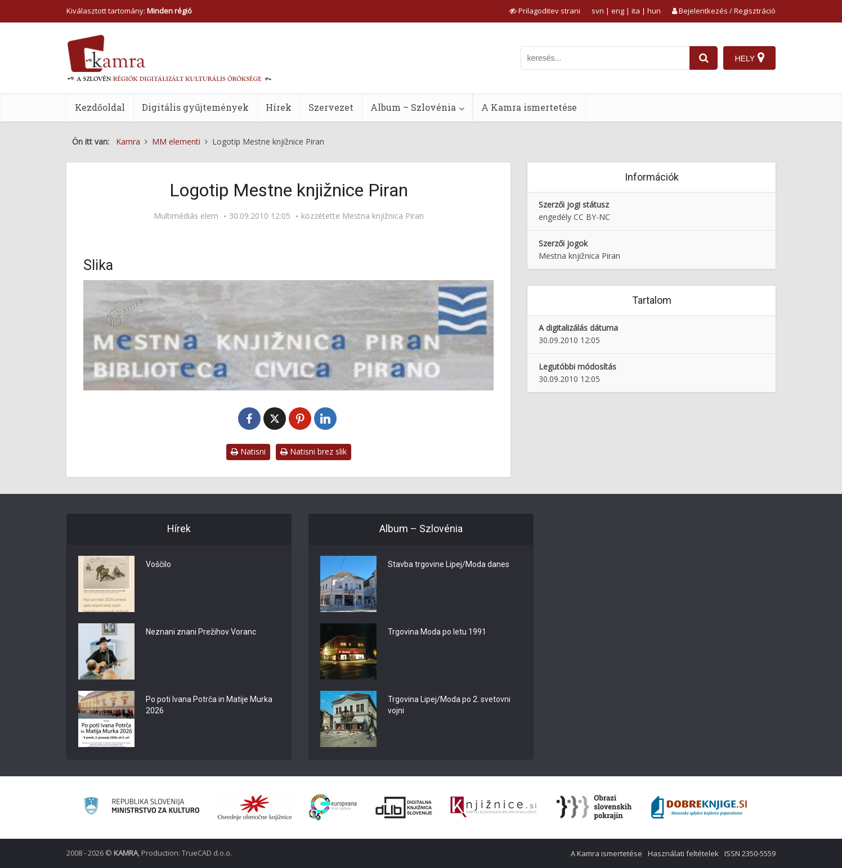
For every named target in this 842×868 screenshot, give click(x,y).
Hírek (279, 107)
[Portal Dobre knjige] (699, 807)
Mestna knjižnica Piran (383, 216)
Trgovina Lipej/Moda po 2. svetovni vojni (449, 705)
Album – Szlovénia (413, 107)
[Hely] (749, 58)
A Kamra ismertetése (529, 107)
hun (654, 11)
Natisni (248, 451)
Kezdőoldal (100, 107)
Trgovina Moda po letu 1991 (437, 631)
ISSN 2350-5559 (750, 853)
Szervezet (330, 107)
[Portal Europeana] (333, 807)
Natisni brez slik (313, 451)
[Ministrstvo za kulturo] (141, 807)
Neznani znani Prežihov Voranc (201, 631)
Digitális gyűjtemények (195, 107)
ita (636, 11)
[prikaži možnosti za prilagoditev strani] (544, 11)
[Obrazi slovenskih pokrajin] (594, 807)
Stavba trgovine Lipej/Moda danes (448, 564)
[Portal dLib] (404, 807)
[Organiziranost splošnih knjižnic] (255, 807)
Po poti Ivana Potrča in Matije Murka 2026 (209, 705)
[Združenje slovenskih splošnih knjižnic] (493, 807)
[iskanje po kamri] (605, 58)
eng (617, 11)
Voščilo (158, 564)
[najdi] (703, 58)
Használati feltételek (683, 853)
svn (598, 11)
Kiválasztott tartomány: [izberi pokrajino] (129, 11)
